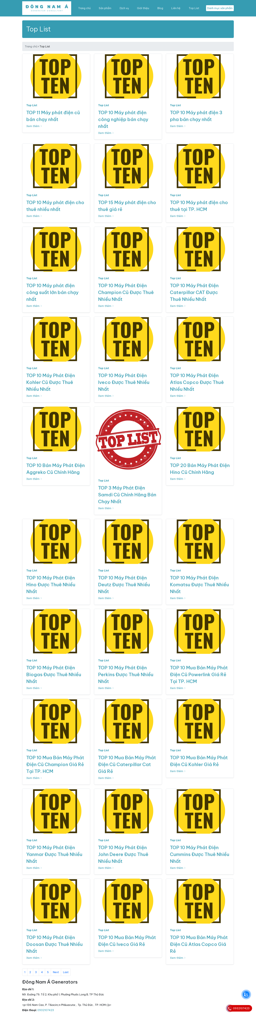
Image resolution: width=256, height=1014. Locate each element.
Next (56, 972)
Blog (160, 8)
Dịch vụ (124, 8)
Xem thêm (34, 126)
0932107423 (45, 1010)
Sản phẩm (105, 8)
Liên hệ (175, 8)
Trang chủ (84, 8)
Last (66, 972)
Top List (194, 8)
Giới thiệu (143, 8)
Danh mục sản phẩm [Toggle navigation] (220, 8)
